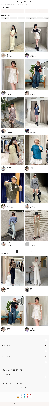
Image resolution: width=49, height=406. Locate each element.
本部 (7, 330)
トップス (13, 18)
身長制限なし (40, 11)
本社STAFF (32, 291)
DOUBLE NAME (33, 94)
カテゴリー (28, 11)
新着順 (3, 11)
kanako (9, 167)
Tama (32, 91)
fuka (8, 129)
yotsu (8, 205)
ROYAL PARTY (9, 56)
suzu (8, 54)
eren (31, 54)
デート (39, 18)
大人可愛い (5, 18)
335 (32, 251)
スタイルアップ (31, 18)
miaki (32, 205)
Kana (31, 288)
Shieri (8, 288)
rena (31, 242)
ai (31, 129)
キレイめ (21, 18)
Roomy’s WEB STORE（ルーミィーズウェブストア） (10, 4)
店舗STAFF (9, 291)
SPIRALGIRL (9, 132)
